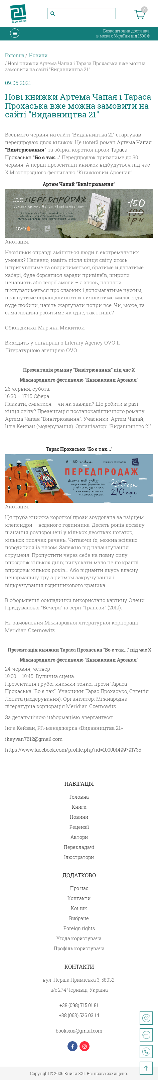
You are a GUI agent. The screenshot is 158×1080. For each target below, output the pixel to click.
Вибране (79, 918)
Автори (79, 837)
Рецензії (79, 827)
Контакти (79, 898)
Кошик (79, 908)
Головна (79, 797)
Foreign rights (79, 928)
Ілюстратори (79, 857)
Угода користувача (79, 938)
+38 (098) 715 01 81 (79, 1005)
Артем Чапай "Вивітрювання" (79, 184)
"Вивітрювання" (25, 149)
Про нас (79, 888)
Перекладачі (79, 847)
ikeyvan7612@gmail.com (33, 738)
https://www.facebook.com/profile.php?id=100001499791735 (73, 749)
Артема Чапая (134, 142)
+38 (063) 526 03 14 (79, 1015)
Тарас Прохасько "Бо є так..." (79, 449)
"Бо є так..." (46, 157)
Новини (79, 817)
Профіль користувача (79, 948)
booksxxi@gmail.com (79, 1030)
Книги (79, 807)
